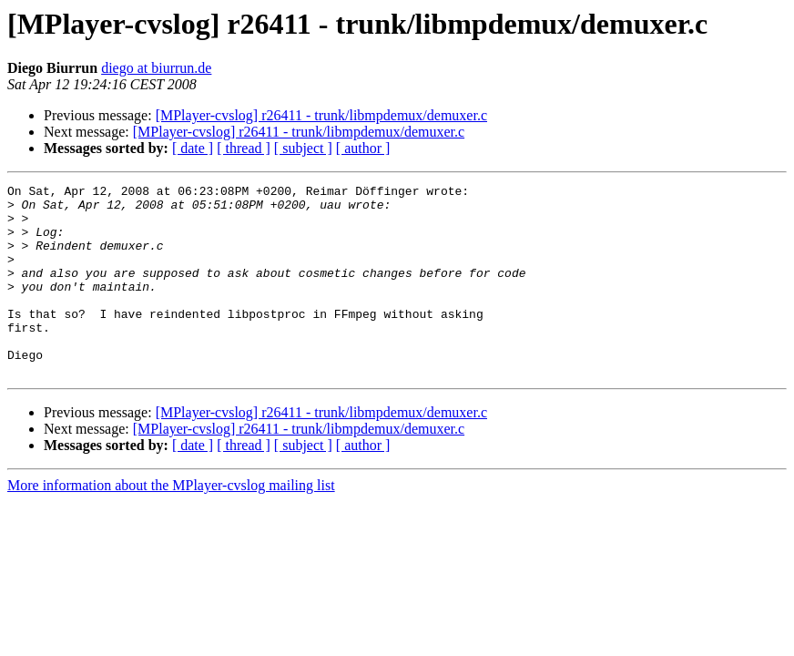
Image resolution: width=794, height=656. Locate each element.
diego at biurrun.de (156, 68)
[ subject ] (303, 148)
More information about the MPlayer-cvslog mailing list (171, 523)
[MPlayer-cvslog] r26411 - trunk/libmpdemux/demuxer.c (321, 115)
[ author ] (363, 148)
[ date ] (192, 148)
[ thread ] (243, 148)
